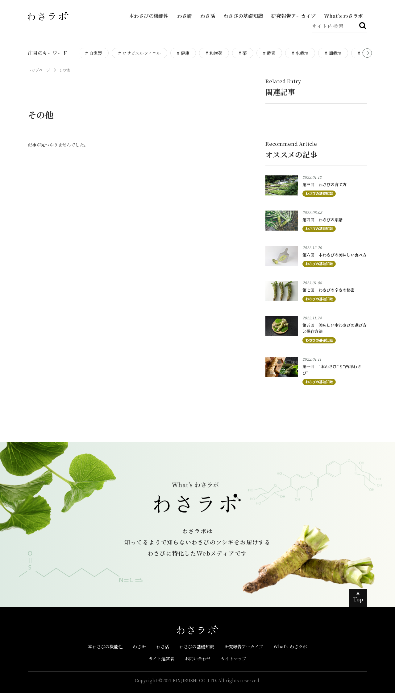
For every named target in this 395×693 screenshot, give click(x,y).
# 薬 (243, 53)
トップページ (39, 69)
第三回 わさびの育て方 (324, 184)
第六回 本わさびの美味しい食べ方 (334, 255)
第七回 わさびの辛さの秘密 (328, 290)
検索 (362, 29)
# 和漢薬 (214, 53)
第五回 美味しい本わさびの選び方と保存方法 (334, 328)
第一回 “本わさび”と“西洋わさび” (331, 369)
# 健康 (183, 53)
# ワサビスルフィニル (139, 53)
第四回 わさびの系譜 (322, 220)
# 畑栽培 (333, 53)
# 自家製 (93, 53)
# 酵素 (269, 53)
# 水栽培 (300, 53)
